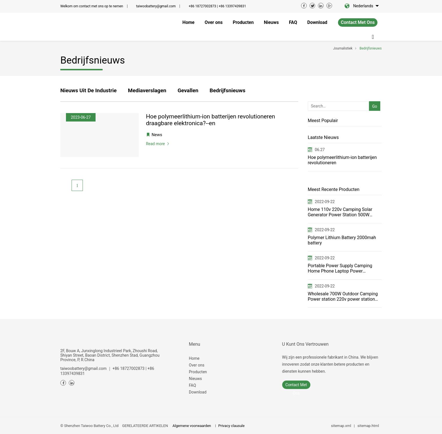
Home (194, 358)
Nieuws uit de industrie (88, 90)
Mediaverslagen (147, 90)
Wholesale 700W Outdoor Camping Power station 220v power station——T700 (343, 296)
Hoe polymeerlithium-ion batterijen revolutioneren (342, 160)
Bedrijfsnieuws (228, 90)
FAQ (192, 385)
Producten (198, 372)
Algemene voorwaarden (192, 426)
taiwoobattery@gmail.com (156, 6)
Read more (155, 143)
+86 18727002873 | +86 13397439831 (217, 6)
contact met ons (358, 22)
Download (197, 392)
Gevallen (188, 90)
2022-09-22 (325, 201)
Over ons (196, 365)
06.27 (320, 149)
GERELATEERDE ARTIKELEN (145, 426)
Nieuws (195, 378)
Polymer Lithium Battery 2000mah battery (342, 240)
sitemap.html (368, 426)
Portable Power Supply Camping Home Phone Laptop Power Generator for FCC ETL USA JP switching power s (340, 268)
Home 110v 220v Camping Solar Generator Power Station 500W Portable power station (340, 212)
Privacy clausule (231, 426)
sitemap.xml (341, 426)
